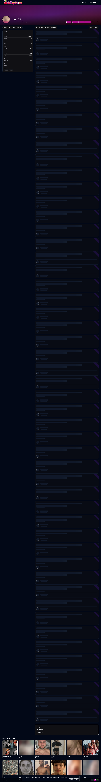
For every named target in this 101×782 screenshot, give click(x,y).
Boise (15, 22)
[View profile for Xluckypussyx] (26, 769)
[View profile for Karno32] (42, 769)
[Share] (95, 22)
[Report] (98, 22)
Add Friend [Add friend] (87, 22)
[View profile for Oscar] (58, 769)
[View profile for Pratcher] (42, 749)
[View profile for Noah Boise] (74, 769)
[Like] (92, 22)
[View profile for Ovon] (74, 749)
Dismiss (71, 779)
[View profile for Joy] (10, 769)
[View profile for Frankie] (26, 749)
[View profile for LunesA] (58, 749)
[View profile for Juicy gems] (91, 749)
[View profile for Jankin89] (91, 769)
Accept (76, 779)
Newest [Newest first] (91, 27)
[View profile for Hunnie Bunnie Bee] (10, 749)
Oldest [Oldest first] (96, 27)
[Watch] (68, 22)
